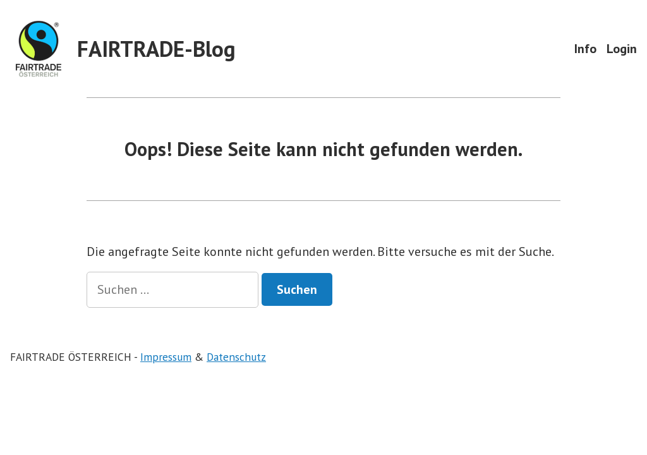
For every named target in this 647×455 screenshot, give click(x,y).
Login (622, 48)
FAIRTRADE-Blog (156, 48)
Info (585, 48)
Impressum (165, 356)
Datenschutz (236, 356)
